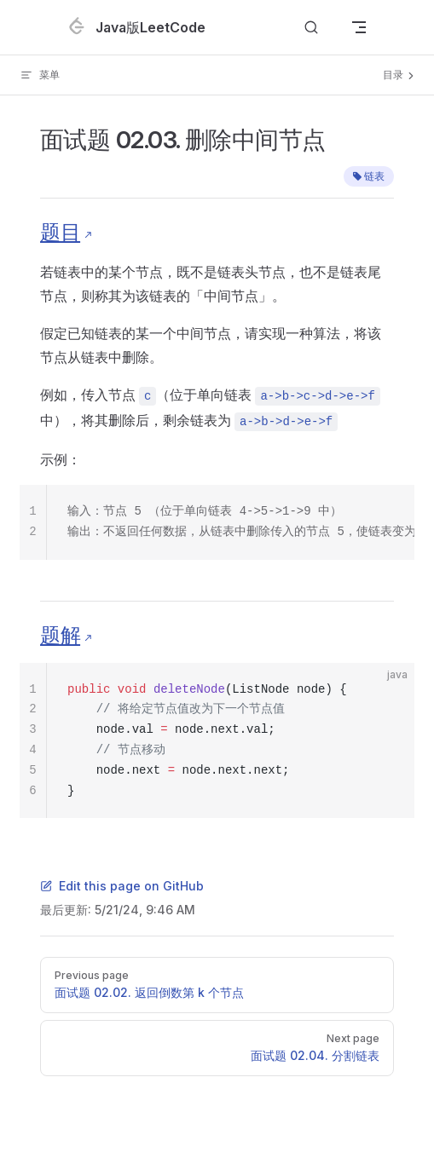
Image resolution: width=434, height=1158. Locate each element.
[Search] (311, 27)
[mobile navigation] (359, 27)
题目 (60, 232)
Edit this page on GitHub (122, 886)
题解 (60, 635)
